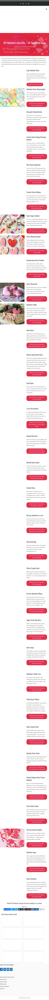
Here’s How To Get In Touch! (7, 977)
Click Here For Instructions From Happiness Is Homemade (36, 768)
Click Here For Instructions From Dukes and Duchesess (36, 869)
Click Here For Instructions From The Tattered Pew (36, 716)
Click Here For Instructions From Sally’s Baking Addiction (37, 231)
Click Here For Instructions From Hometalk (36, 129)
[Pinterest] (8, 969)
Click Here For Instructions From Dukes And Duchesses (36, 530)
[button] (46, 9)
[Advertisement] (24, 22)
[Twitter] (4, 969)
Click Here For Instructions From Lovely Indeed (36, 104)
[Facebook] (1, 969)
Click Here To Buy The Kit (35, 84)
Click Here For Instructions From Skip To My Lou (36, 505)
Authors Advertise (4, 986)
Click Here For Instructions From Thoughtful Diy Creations (36, 345)
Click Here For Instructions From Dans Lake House (36, 477)
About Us (2, 988)
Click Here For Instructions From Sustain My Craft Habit (37, 451)
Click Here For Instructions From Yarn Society (36, 207)
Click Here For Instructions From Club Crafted (36, 821)
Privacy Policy (3, 981)
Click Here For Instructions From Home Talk (36, 689)
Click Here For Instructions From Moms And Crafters (36, 610)
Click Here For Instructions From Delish (36, 251)
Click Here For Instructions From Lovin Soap (36, 662)
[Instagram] (11, 969)
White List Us (3, 984)
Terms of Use (3, 979)
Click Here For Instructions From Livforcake (36, 299)
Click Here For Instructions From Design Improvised (36, 742)
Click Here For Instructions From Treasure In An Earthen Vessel (37, 424)
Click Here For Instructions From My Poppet (36, 156)
